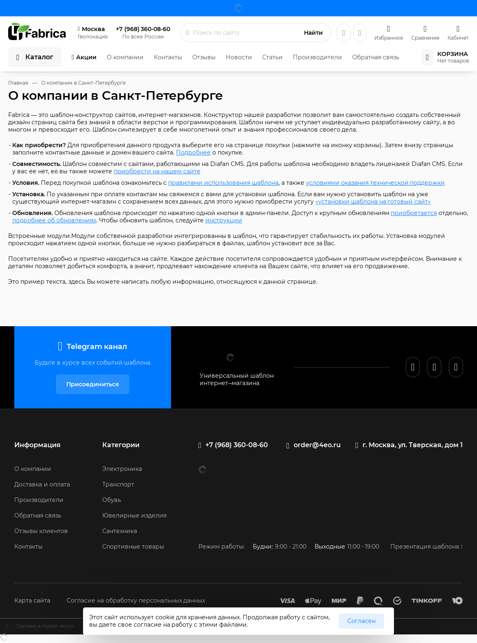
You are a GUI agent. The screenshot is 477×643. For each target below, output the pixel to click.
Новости (239, 57)
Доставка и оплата (42, 484)
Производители (317, 57)
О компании (125, 57)
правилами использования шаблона (223, 182)
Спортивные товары (133, 546)
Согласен (361, 621)
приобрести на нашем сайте (157, 171)
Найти (313, 32)
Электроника (122, 469)
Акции (86, 57)
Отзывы (204, 57)
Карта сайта (32, 600)
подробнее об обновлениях (54, 220)
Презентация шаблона (424, 546)
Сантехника (119, 531)
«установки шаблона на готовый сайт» (373, 201)
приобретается (414, 213)
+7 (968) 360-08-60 (143, 29)
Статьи (272, 57)
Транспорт (118, 484)
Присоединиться (92, 384)
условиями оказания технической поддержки (375, 182)
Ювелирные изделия (134, 515)
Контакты (168, 57)
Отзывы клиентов (41, 531)
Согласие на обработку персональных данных (136, 600)
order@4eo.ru (317, 445)
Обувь (111, 500)
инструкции (223, 220)
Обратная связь (375, 57)
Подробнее (193, 152)
